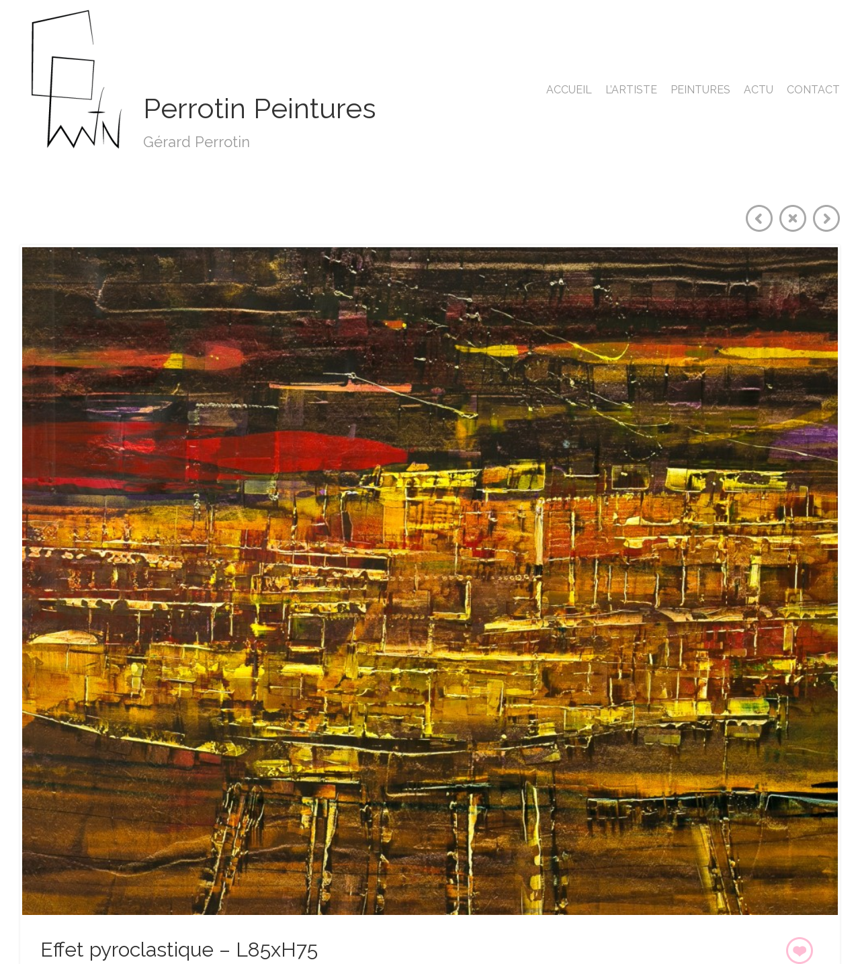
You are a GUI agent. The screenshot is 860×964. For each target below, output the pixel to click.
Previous (759, 218)
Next (826, 218)
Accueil (569, 89)
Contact (813, 89)
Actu (758, 89)
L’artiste (631, 89)
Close (792, 218)
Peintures (700, 89)
